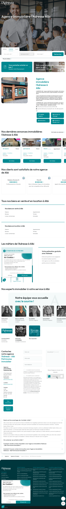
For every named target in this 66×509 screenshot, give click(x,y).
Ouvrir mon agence (5, 477)
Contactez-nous (4, 475)
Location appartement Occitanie (55, 489)
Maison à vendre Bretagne (22, 473)
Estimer (5, 49)
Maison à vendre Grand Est (22, 479)
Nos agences (4, 473)
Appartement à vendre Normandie (39, 476)
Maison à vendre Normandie (22, 475)
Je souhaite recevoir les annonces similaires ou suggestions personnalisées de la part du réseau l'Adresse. (32, 371)
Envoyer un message (56, 115)
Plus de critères (7, 59)
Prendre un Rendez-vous (56, 121)
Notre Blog (3, 479)
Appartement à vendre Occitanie (39, 489)
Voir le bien (11, 161)
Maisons (7, 212)
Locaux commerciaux (10, 216)
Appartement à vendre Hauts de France (40, 483)
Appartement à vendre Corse (38, 495)
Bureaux (7, 214)
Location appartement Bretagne (55, 474)
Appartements (36, 212)
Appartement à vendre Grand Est (39, 481)
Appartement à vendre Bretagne (39, 474)
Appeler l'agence (41, 115)
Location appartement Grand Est (55, 481)
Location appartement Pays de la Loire (56, 491)
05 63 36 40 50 (8, 379)
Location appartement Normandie (55, 476)
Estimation (41, 120)
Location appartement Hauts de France (56, 483)
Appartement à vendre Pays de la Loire (40, 491)
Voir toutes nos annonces (58, 132)
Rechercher (58, 54)
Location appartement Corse (54, 495)
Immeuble (35, 216)
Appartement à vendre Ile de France (40, 484)
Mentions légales (8, 408)
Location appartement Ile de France (55, 484)
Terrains (35, 214)
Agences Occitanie (15, 456)
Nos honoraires (8, 402)
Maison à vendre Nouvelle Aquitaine (24, 477)
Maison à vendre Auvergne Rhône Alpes (25, 469)
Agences (7, 456)
